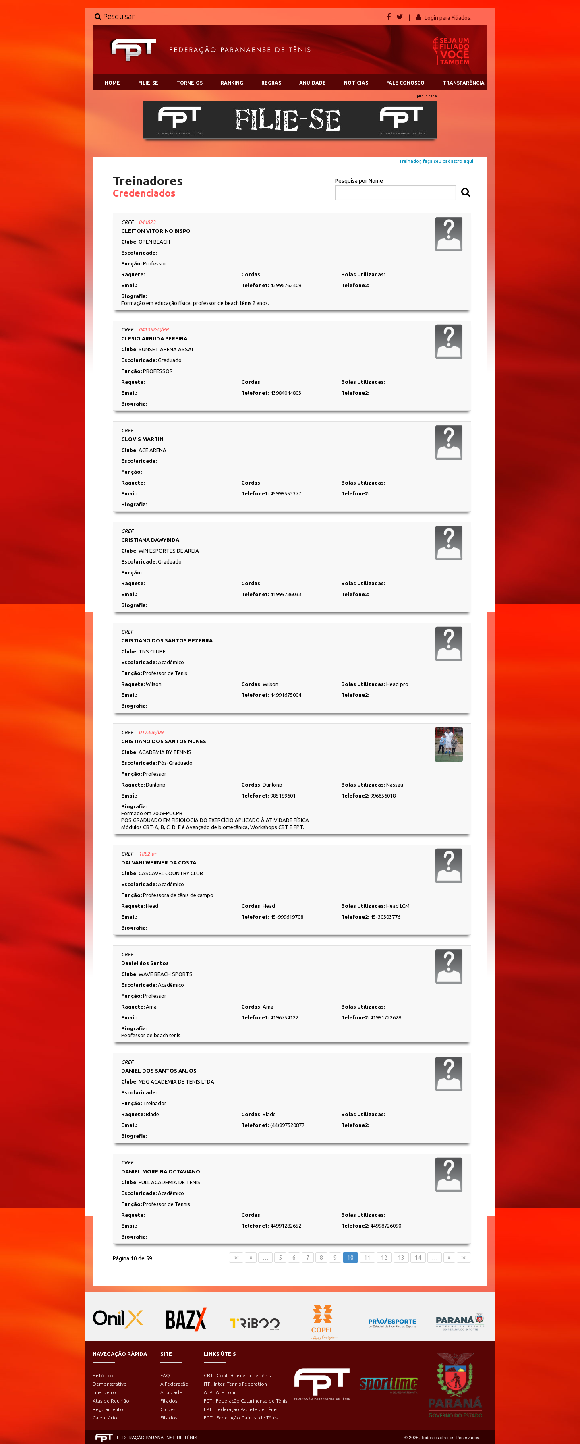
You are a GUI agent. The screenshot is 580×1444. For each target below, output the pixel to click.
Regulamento (108, 1409)
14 (418, 1257)
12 (384, 1257)
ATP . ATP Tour (220, 1392)
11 (367, 1257)
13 (401, 1257)
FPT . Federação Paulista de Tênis (240, 1409)
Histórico (103, 1375)
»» (464, 1257)
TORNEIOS (189, 82)
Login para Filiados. (448, 18)
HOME (112, 82)
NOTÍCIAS (356, 82)
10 (350, 1257)
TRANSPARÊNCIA (464, 82)
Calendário (105, 1417)
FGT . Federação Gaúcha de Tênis (241, 1417)
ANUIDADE (312, 82)
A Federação (174, 1383)
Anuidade (171, 1392)
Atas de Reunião (111, 1400)
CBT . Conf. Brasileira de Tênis (237, 1375)
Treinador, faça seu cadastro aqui (436, 161)
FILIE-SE (148, 82)
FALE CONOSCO (405, 82)
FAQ (165, 1375)
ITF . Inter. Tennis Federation (235, 1383)
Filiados (168, 1400)
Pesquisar (115, 16)
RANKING (232, 82)
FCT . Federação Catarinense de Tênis (245, 1400)
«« (236, 1257)
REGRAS (271, 82)
